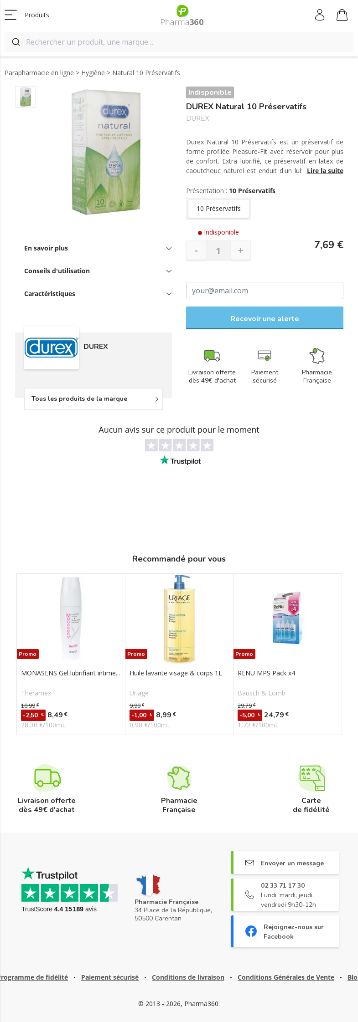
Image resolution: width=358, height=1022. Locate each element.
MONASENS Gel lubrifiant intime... (70, 673)
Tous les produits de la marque (79, 398)
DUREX (197, 119)
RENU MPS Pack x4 (266, 673)
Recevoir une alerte (264, 319)
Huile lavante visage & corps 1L (176, 673)
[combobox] (179, 42)
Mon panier (342, 16)
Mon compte (320, 15)
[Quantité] (218, 250)
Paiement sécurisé (110, 977)
